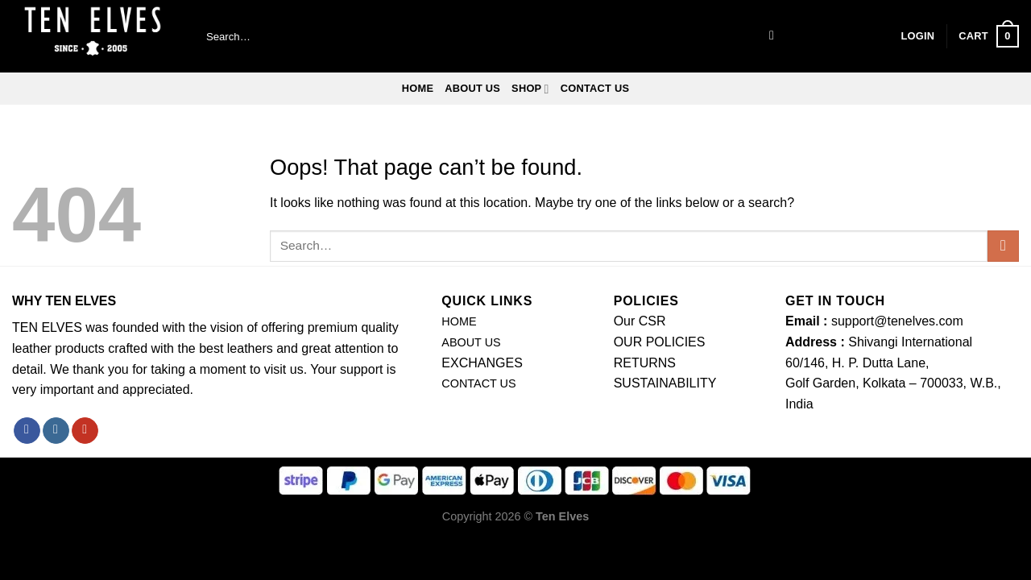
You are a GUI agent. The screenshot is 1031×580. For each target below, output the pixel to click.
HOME (458, 321)
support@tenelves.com (897, 321)
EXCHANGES (481, 363)
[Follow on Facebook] (27, 431)
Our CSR (640, 321)
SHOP (530, 89)
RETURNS (645, 363)
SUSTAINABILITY (665, 383)
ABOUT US (472, 88)
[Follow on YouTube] (85, 431)
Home (417, 88)
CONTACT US (595, 88)
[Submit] (772, 36)
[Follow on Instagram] (56, 431)
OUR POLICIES (660, 342)
